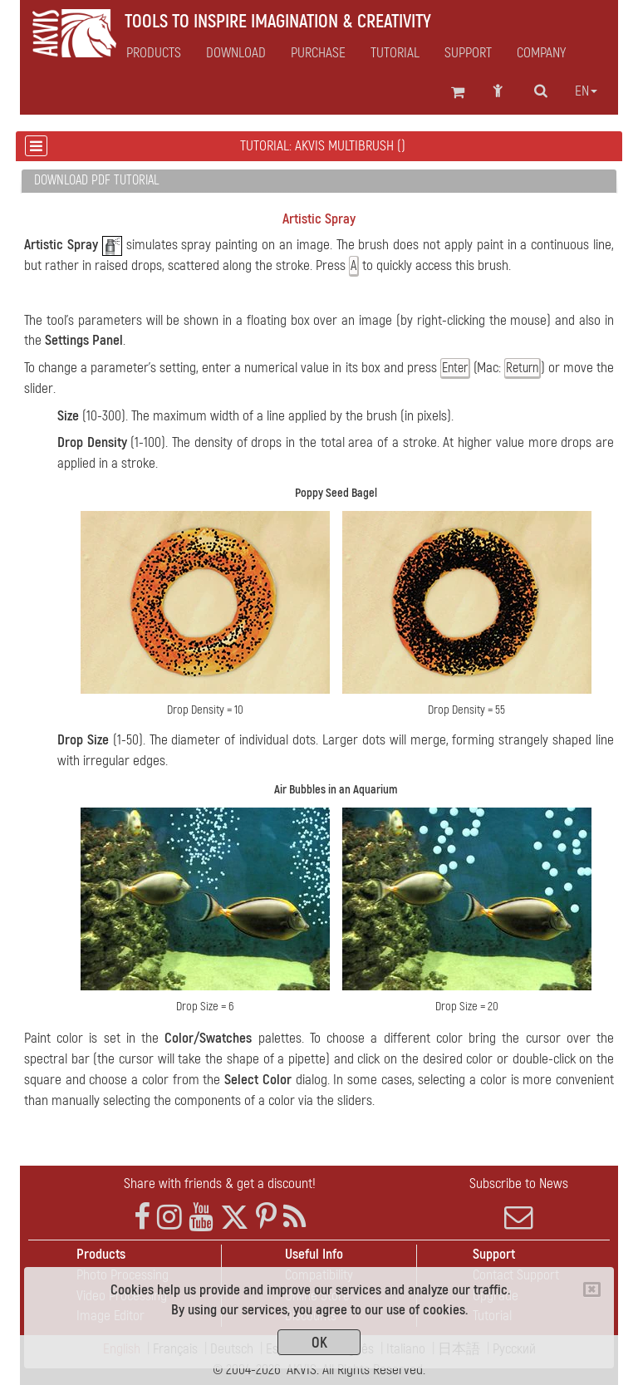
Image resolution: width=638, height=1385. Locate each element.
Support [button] (468, 53)
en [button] (586, 91)
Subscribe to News (518, 1203)
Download (236, 53)
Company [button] (541, 53)
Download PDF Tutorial (96, 180)
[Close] (592, 1289)
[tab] (319, 181)
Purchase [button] (318, 53)
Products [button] (153, 53)
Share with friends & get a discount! (220, 1183)
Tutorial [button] (395, 53)
